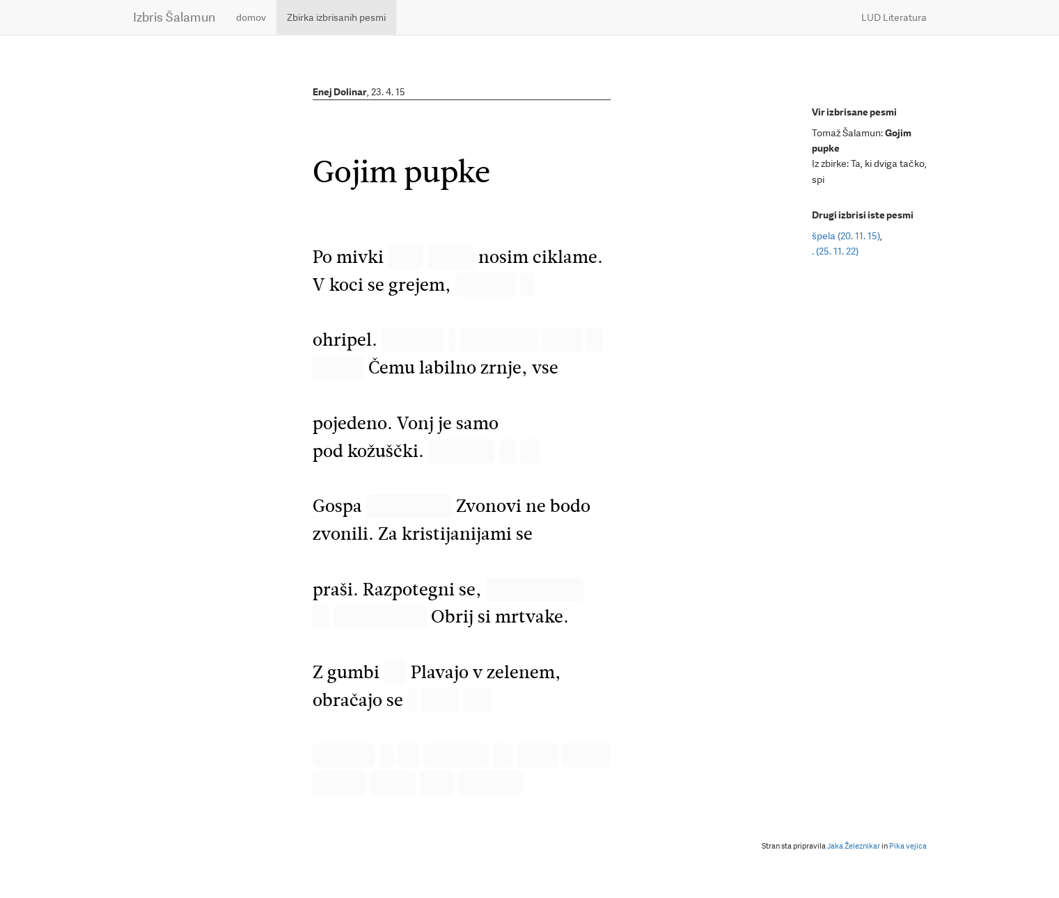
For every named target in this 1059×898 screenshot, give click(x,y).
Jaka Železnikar (853, 846)
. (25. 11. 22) (835, 251)
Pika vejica (908, 846)
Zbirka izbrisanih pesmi (336, 17)
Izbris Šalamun (174, 17)
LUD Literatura (894, 17)
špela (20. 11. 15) (846, 236)
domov (251, 17)
